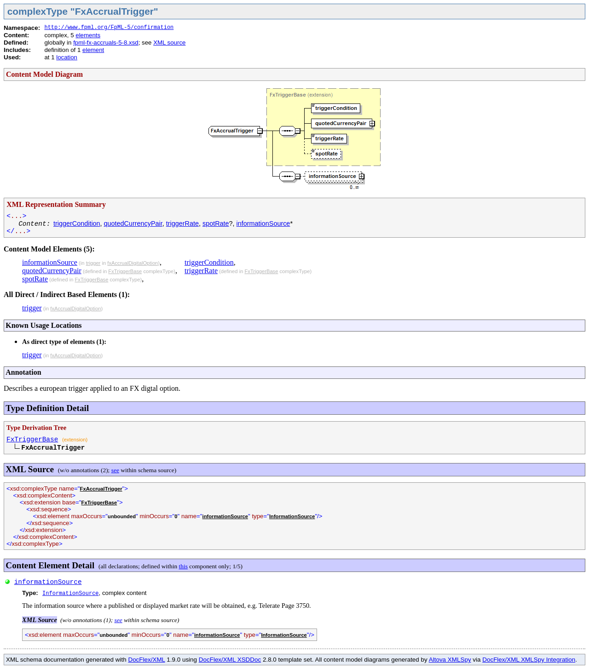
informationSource (263, 223)
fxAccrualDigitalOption (132, 263)
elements (87, 35)
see (115, 470)
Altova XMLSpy (450, 659)
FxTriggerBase (125, 271)
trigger (93, 263)
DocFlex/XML (146, 659)
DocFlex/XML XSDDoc (230, 659)
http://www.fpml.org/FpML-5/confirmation (108, 27)
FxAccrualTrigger (101, 489)
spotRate (215, 223)
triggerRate (182, 223)
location (66, 57)
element (93, 49)
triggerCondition (76, 223)
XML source (169, 42)
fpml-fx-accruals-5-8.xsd (106, 42)
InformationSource (292, 516)
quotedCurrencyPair (133, 223)
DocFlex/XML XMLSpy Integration (528, 659)
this (183, 566)
